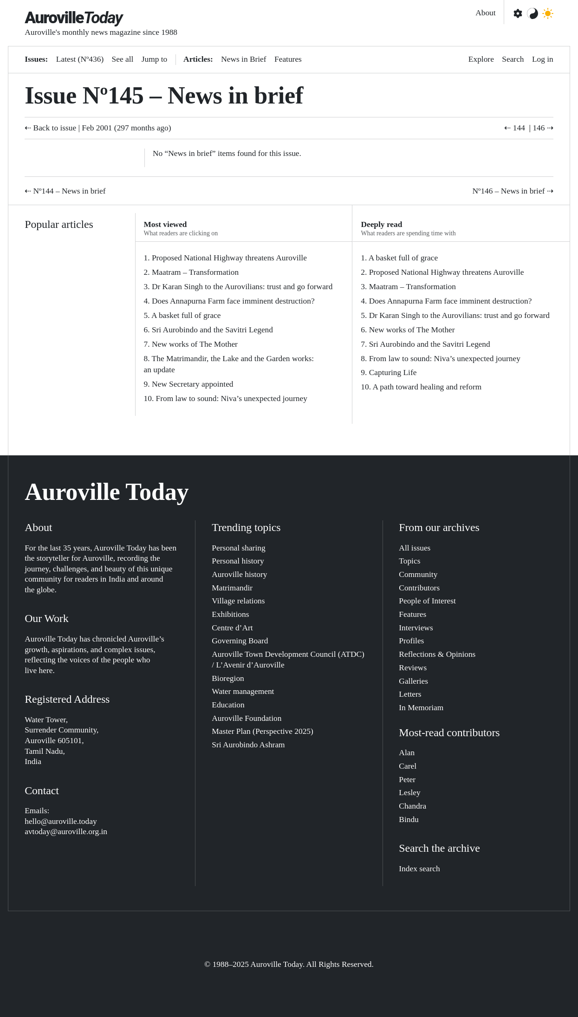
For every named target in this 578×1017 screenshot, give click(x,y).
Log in (542, 59)
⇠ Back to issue (50, 127)
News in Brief (243, 59)
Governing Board (240, 640)
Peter (407, 779)
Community (418, 574)
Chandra (412, 806)
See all (123, 59)
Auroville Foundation (246, 718)
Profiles (411, 640)
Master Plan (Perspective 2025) (262, 731)
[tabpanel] (244, 329)
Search (513, 59)
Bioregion (228, 678)
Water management (243, 691)
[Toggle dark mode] (547, 13)
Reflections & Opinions (437, 654)
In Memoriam (421, 707)
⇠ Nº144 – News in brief (65, 191)
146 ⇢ (543, 127)
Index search (419, 868)
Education (228, 704)
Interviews (416, 627)
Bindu (408, 819)
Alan (407, 752)
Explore (481, 59)
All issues (414, 548)
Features (288, 59)
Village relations (238, 600)
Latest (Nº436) (80, 59)
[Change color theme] (532, 13)
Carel (407, 766)
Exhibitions (230, 614)
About (485, 12)
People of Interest (427, 600)
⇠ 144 (514, 127)
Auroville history (239, 574)
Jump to (155, 59)
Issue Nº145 (84, 95)
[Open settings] (517, 13)
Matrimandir (232, 587)
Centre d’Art (232, 627)
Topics (409, 561)
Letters (410, 694)
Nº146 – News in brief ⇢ (513, 191)
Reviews (413, 667)
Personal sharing (238, 548)
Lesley (409, 792)
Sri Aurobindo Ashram (248, 744)
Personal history (238, 561)
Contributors (419, 587)
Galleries (413, 681)
